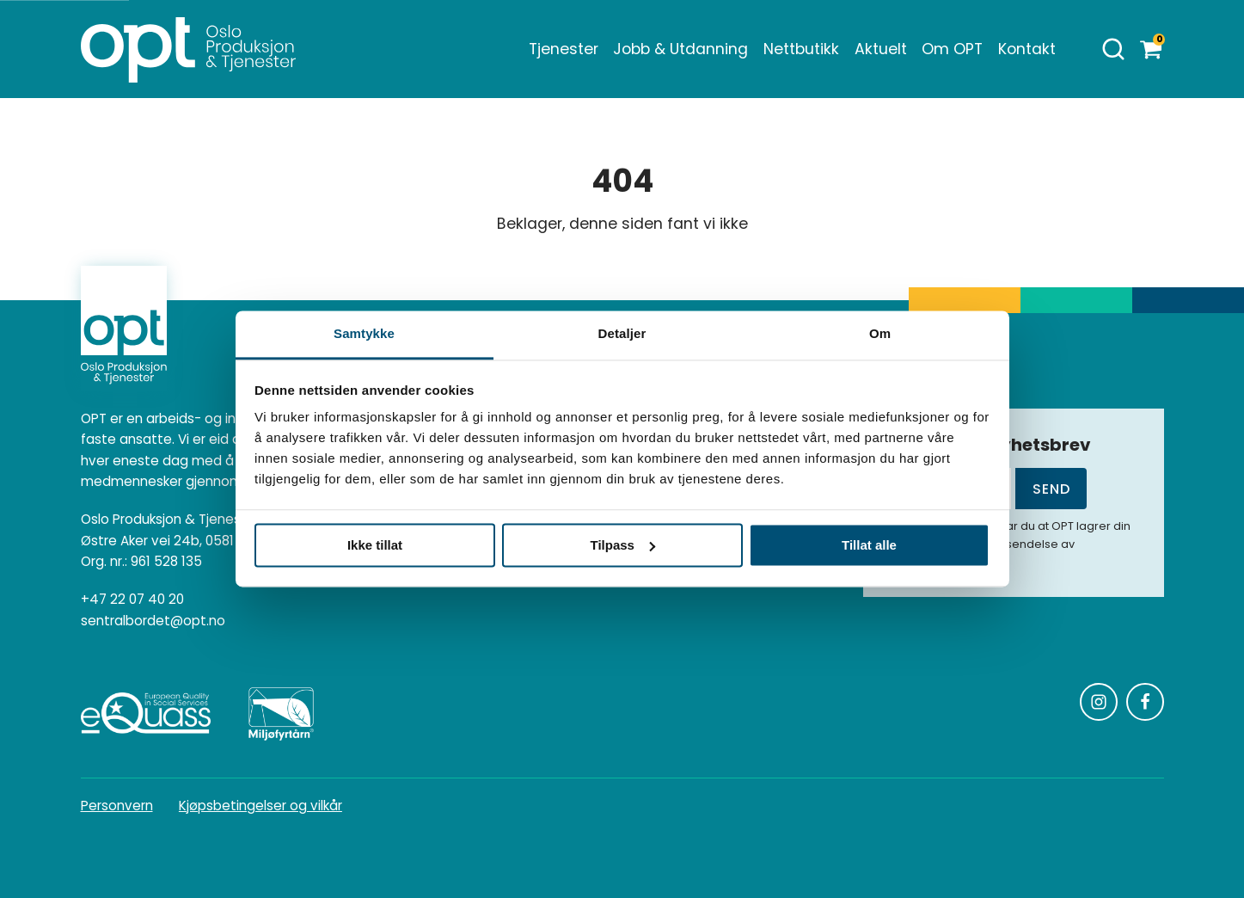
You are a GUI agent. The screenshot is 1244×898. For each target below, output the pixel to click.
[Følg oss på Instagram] (1099, 702)
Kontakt (1027, 49)
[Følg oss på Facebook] (1145, 702)
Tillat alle (869, 545)
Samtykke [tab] (364, 333)
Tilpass (623, 545)
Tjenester (563, 49)
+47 (132, 599)
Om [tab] (880, 333)
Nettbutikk (801, 49)
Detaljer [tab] (622, 333)
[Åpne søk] (1113, 49)
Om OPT (952, 49)
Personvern (117, 806)
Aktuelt (881, 49)
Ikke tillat (374, 545)
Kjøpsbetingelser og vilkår (260, 806)
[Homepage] (188, 49)
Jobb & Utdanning (680, 49)
